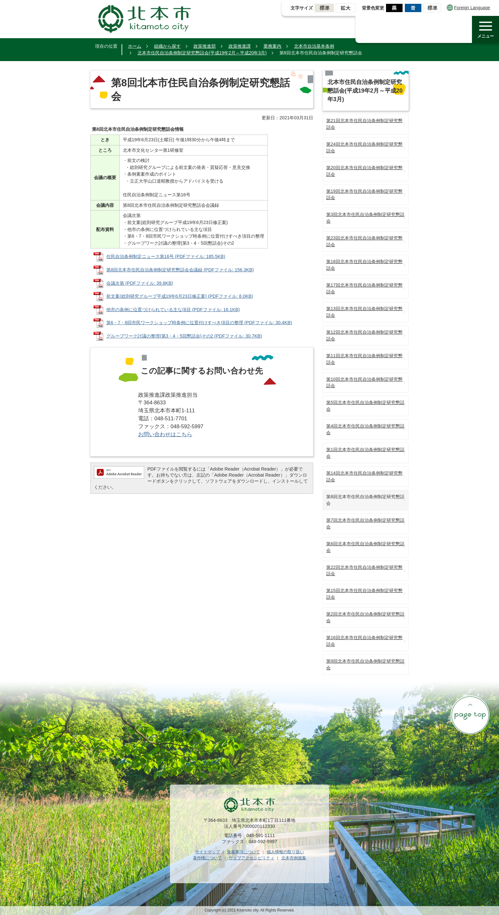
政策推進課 (239, 46)
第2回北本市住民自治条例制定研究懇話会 (365, 617)
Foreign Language (468, 7)
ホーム (134, 46)
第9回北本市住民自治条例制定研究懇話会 (365, 664)
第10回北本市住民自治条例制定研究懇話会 (364, 382)
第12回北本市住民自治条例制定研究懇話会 (364, 335)
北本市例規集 (293, 858)
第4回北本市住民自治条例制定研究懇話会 (365, 429)
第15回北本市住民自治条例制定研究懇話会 (364, 594)
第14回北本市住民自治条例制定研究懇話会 (364, 476)
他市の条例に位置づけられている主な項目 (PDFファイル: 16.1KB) (173, 309)
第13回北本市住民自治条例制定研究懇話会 (364, 312)
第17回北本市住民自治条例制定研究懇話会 (364, 288)
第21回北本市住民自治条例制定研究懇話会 (364, 124)
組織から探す (167, 46)
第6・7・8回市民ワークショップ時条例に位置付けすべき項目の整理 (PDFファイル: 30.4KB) (199, 322)
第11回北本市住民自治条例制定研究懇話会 (364, 359)
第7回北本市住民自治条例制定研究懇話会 (365, 523)
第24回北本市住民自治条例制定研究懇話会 (364, 147)
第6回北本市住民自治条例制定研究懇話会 (365, 547)
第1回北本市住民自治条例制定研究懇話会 (365, 453)
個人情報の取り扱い (285, 851)
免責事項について (243, 851)
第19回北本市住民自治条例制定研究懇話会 (364, 194)
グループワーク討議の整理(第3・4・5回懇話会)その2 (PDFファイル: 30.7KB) (184, 336)
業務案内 (272, 46)
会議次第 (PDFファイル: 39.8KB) (139, 283)
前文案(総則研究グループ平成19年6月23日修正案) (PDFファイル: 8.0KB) (179, 296)
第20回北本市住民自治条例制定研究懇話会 (364, 171)
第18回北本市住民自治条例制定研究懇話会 (364, 265)
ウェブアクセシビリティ (251, 858)
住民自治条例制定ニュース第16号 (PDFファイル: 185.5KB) (165, 256)
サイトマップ (207, 851)
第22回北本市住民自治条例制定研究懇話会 (364, 570)
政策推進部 (204, 46)
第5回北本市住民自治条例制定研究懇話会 (365, 406)
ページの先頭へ (470, 714)
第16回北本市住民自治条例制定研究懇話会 (364, 641)
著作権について (207, 858)
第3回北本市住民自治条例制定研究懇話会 (365, 218)
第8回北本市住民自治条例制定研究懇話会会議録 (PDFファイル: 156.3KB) (180, 269)
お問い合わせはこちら (165, 434)
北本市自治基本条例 (314, 46)
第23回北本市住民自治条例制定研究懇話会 (364, 241)
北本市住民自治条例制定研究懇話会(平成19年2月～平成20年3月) (202, 52)
